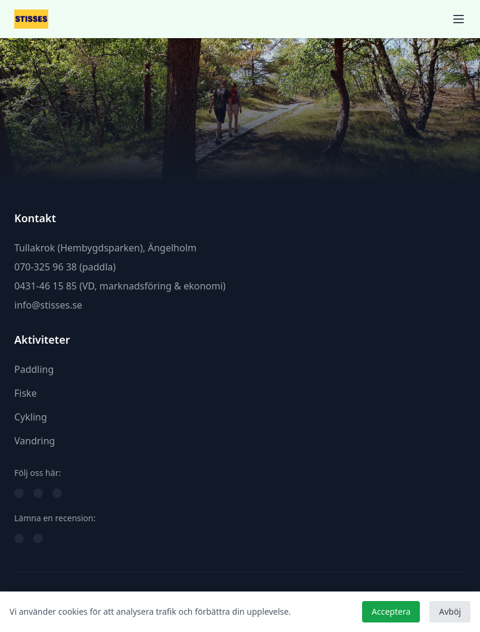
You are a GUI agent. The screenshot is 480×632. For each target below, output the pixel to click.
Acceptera (391, 611)
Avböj (450, 611)
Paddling (34, 369)
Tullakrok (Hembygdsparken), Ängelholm (105, 247)
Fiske (25, 393)
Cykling (30, 417)
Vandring (34, 440)
